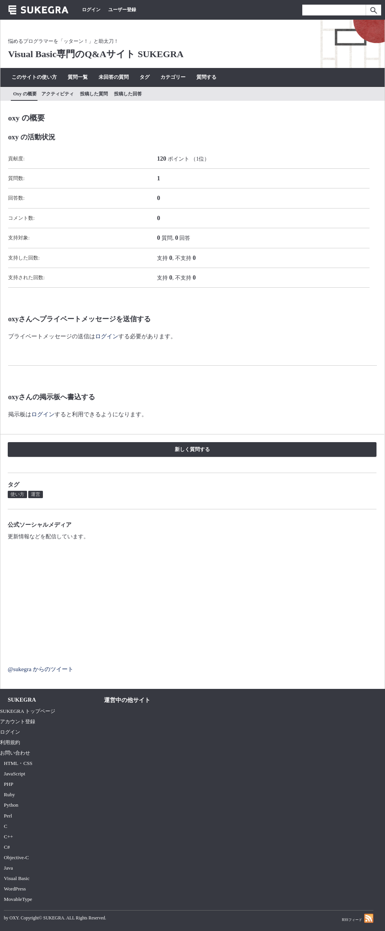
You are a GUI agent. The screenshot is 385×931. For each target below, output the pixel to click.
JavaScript (14, 774)
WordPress (15, 889)
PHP (8, 784)
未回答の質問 (114, 77)
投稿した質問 (94, 94)
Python (11, 805)
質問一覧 (78, 77)
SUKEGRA (53, 918)
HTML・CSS (18, 763)
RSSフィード (357, 918)
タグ (145, 77)
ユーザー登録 (122, 9)
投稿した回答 (128, 94)
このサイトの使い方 (34, 77)
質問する (206, 77)
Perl (8, 816)
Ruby (9, 794)
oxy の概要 (25, 94)
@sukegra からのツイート (40, 669)
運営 (35, 494)
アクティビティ (57, 94)
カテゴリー (173, 77)
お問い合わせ (15, 753)
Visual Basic (16, 878)
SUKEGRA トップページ (27, 711)
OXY (13, 918)
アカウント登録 (17, 721)
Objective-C (16, 857)
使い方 (17, 494)
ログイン (91, 9)
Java (8, 868)
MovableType (18, 899)
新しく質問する (192, 449)
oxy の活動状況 (31, 137)
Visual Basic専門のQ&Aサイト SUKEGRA (96, 54)
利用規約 (10, 742)
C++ (8, 836)
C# (7, 847)
